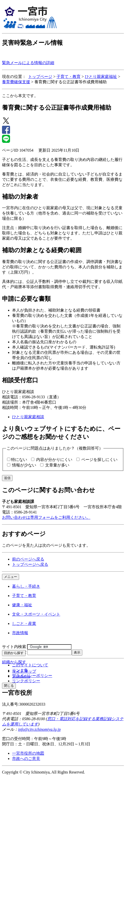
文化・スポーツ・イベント (36, 614)
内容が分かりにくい (54, 459)
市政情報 (20, 633)
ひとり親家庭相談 (28, 417)
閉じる (9, 686)
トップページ (40, 76)
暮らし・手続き (26, 586)
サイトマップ (24, 671)
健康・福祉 (22, 605)
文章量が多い (57, 465)
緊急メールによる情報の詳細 (28, 63)
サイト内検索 (14, 647)
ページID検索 (14, 652)
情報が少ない (24, 465)
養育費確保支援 (16, 82)
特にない (19, 459)
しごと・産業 (24, 623)
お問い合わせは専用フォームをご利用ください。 (46, 517)
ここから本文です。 (20, 96)
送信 (7, 478)
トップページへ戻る (30, 564)
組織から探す (14, 662)
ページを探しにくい (99, 459)
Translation (21, 676)
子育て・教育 (68, 76)
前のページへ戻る (28, 559)
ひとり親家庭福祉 (101, 76)
